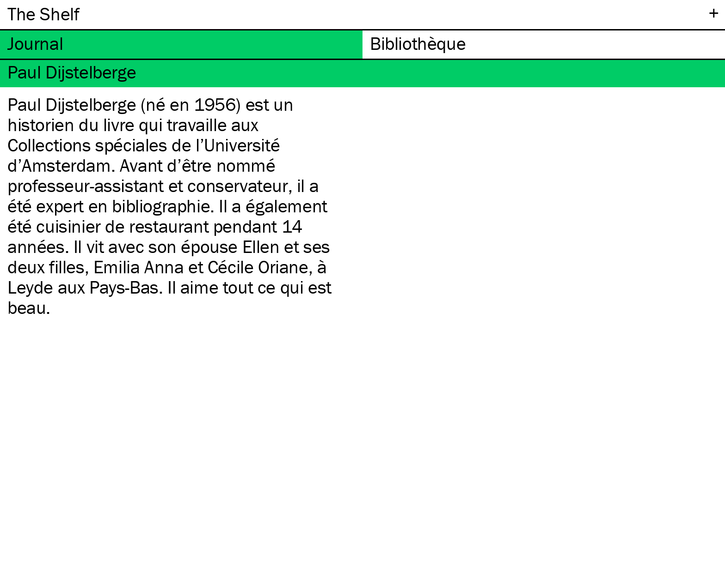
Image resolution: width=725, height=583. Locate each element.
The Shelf (43, 13)
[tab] (181, 44)
